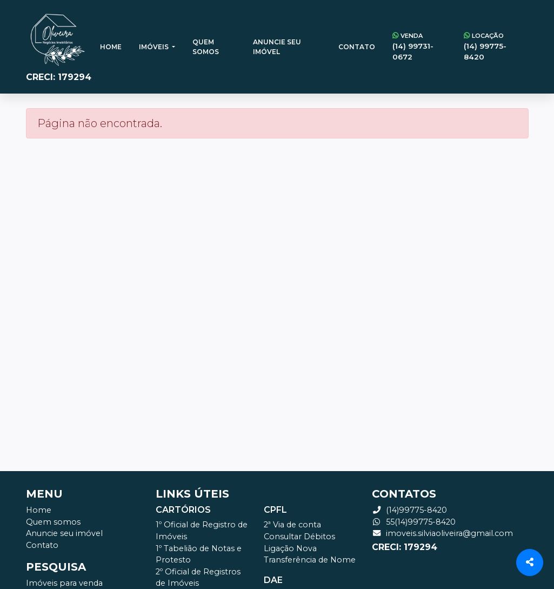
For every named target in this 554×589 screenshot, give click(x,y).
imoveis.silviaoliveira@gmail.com (442, 533)
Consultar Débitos (299, 536)
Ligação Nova (290, 548)
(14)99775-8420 (409, 510)
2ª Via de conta (292, 525)
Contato (356, 47)
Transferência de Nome (310, 560)
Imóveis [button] (154, 47)
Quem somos (205, 47)
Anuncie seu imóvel (277, 47)
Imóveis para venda (64, 583)
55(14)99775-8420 (414, 522)
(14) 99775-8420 (491, 46)
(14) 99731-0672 (419, 46)
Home (111, 47)
